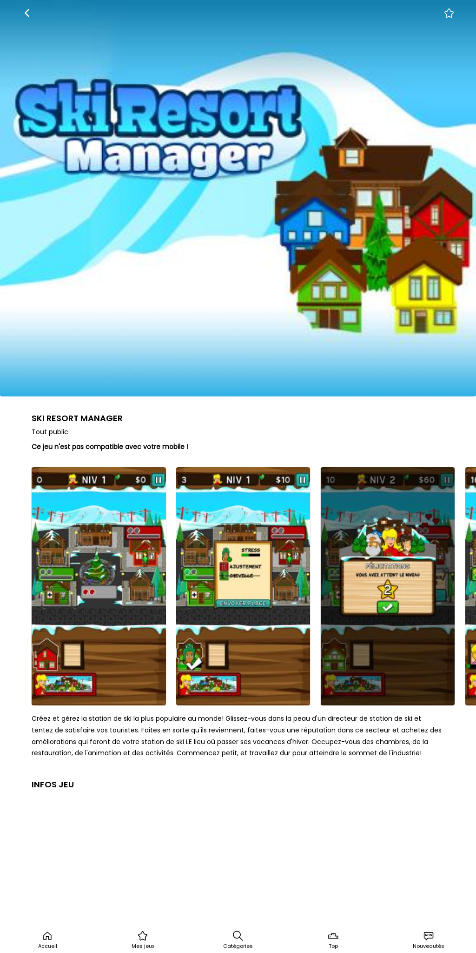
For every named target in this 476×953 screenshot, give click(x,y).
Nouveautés (428, 940)
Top (333, 940)
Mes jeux (143, 940)
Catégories (238, 940)
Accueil (47, 940)
